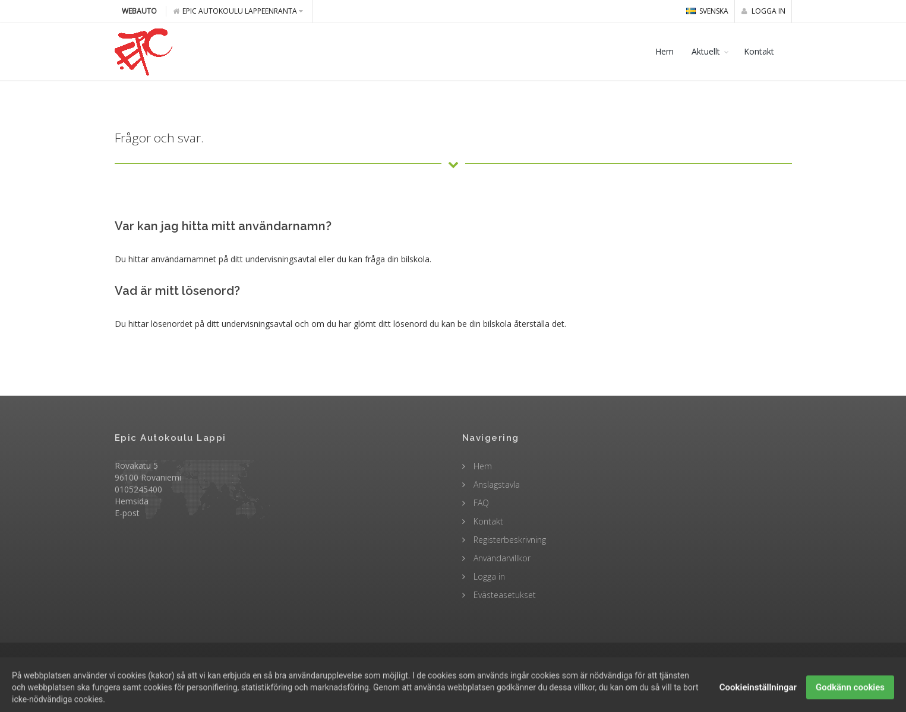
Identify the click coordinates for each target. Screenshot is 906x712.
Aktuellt (706, 51)
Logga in (763, 11)
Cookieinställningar (758, 697)
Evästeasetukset (503, 594)
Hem (664, 51)
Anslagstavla (495, 484)
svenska (707, 11)
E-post (127, 513)
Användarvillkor (501, 558)
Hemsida (132, 501)
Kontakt (759, 51)
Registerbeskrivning (508, 539)
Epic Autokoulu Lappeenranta (238, 11)
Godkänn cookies (850, 697)
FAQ (480, 502)
